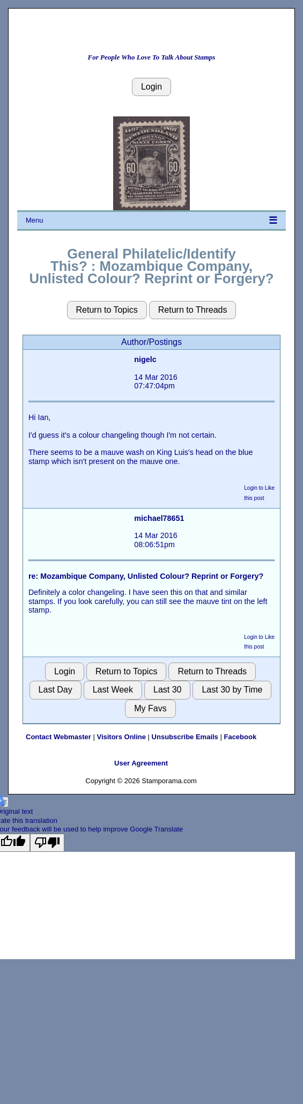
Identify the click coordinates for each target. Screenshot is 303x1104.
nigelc (145, 359)
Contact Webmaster (58, 737)
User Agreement (141, 763)
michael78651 (159, 518)
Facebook (240, 737)
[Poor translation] (47, 843)
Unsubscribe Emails (185, 737)
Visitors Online (121, 737)
